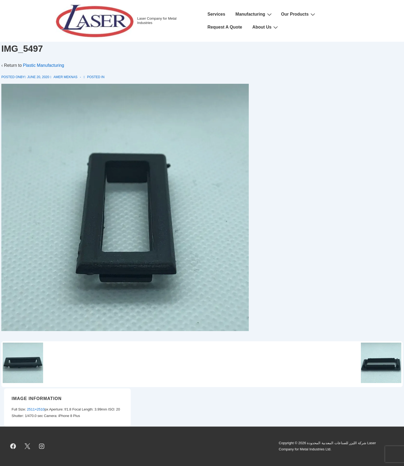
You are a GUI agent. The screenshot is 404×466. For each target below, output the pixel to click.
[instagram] (42, 446)
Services (216, 14)
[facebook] (13, 446)
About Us (265, 27)
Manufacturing (254, 14)
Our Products (298, 14)
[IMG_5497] (38, 77)
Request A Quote (225, 27)
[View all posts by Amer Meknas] (64, 77)
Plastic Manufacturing (43, 65)
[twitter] (27, 446)
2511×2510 (35, 409)
